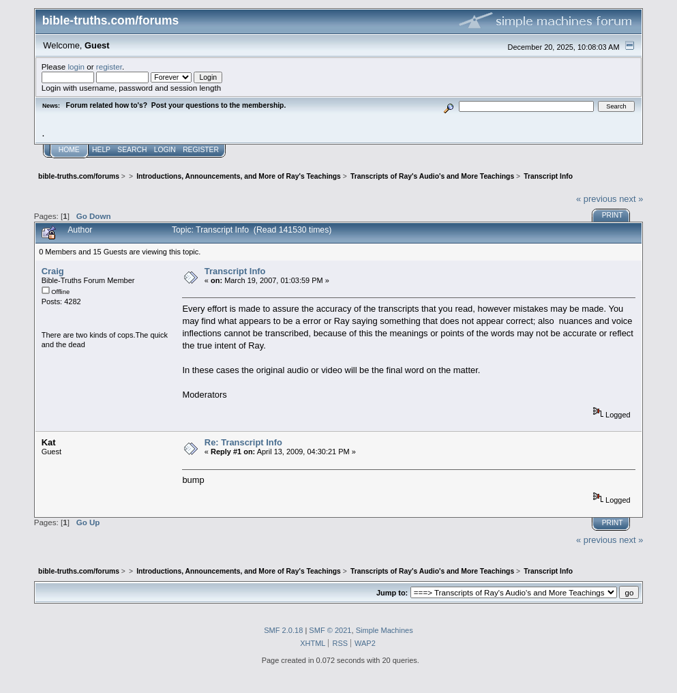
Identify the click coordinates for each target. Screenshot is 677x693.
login (76, 66)
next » (631, 199)
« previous (596, 199)
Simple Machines (384, 630)
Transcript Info (235, 271)
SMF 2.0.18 (283, 630)
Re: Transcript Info (243, 442)
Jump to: (392, 593)
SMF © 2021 (330, 630)
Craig (53, 271)
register (109, 66)
